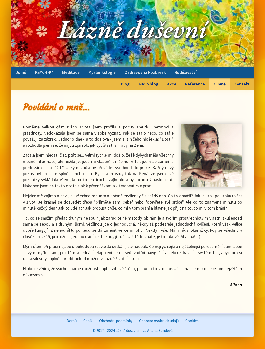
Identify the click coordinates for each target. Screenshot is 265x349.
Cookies (192, 320)
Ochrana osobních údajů (159, 320)
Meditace (71, 72)
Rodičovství (185, 72)
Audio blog (148, 84)
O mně (220, 84)
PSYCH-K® (44, 72)
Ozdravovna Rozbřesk (145, 72)
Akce (171, 84)
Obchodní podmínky (115, 320)
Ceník (88, 320)
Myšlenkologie (102, 72)
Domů (20, 72)
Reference (195, 84)
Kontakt (242, 84)
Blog (125, 84)
